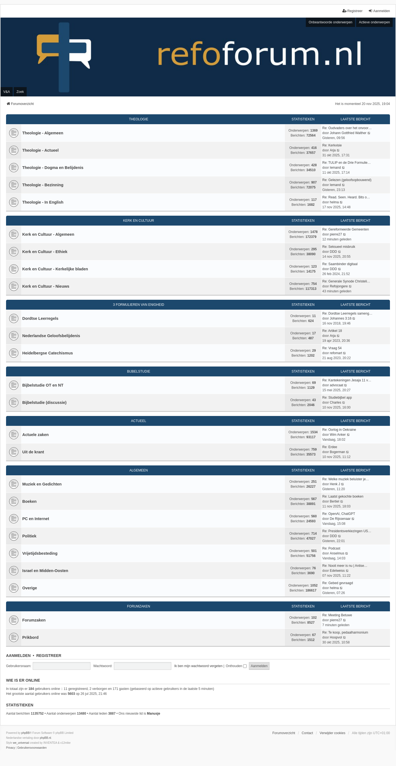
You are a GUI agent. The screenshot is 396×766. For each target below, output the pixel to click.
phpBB (25, 732)
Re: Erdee (329, 447)
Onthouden (236, 666)
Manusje (153, 713)
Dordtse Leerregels (40, 318)
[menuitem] (10, 747)
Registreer (48, 655)
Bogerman (337, 452)
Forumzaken (138, 606)
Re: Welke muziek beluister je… (345, 479)
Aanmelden (18, 655)
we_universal (21, 742)
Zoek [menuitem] (20, 92)
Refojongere (339, 286)
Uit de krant (33, 452)
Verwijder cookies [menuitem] (332, 733)
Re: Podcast (331, 548)
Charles (335, 402)
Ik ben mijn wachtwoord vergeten (198, 666)
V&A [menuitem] (6, 92)
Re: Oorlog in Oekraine (339, 430)
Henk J (335, 484)
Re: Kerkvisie (332, 145)
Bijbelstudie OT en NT (43, 385)
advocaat (336, 385)
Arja (333, 150)
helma (334, 202)
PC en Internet (35, 519)
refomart (336, 353)
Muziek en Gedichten (42, 484)
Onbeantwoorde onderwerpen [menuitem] (330, 22)
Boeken (29, 501)
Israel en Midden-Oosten (45, 570)
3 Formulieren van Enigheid (138, 305)
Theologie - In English (43, 202)
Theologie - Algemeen (42, 133)
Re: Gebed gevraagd (337, 583)
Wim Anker (338, 435)
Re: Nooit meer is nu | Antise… (344, 566)
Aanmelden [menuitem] (379, 11)
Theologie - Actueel (40, 150)
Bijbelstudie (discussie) (44, 402)
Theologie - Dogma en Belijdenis (52, 167)
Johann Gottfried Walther (348, 133)
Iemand (335, 168)
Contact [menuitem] (307, 733)
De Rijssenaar (340, 519)
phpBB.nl (45, 737)
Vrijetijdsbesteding (39, 553)
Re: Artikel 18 (332, 331)
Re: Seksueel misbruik (338, 247)
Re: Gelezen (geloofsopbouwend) (347, 180)
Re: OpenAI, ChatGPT (338, 514)
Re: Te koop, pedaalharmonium (345, 632)
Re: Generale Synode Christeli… (346, 281)
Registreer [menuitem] (352, 11)
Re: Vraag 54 (332, 348)
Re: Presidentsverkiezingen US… (346, 531)
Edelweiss (337, 571)
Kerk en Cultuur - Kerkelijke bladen (55, 269)
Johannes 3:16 (340, 318)
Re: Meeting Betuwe (337, 615)
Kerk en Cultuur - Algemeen (48, 234)
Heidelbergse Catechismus (47, 353)
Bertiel (334, 501)
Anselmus (337, 553)
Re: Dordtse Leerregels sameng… (347, 313)
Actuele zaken (35, 434)
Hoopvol (336, 637)
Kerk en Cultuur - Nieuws (45, 286)
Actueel (138, 421)
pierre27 (336, 234)
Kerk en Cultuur (138, 221)
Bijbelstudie (138, 371)
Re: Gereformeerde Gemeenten (345, 229)
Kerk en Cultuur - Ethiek (44, 251)
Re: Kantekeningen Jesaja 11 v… (346, 380)
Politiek (29, 536)
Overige (29, 588)
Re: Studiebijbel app (337, 397)
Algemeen (139, 470)
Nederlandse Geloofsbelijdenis (51, 336)
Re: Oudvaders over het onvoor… (347, 128)
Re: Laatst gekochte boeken (342, 496)
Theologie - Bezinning (43, 185)
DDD (333, 252)
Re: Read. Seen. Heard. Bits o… (346, 197)
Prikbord (30, 637)
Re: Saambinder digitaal (340, 264)
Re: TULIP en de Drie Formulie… (346, 163)
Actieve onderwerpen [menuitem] (374, 22)
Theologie (138, 119)
